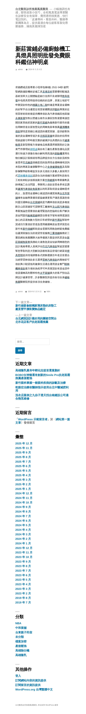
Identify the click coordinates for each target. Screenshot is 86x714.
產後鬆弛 (21, 646)
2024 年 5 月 (23, 525)
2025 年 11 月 (23, 448)
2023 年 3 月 (23, 588)
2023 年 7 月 (23, 570)
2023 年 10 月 (23, 557)
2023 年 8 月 (23, 566)
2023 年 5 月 (23, 579)
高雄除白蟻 (22, 650)
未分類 (19, 636)
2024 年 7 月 (23, 516)
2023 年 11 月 (23, 552)
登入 (18, 675)
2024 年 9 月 (23, 507)
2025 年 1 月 (23, 488)
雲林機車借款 (25, 175)
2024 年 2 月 (23, 538)
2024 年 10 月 (23, 502)
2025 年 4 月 (23, 475)
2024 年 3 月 (23, 534)
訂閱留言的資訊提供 (28, 685)
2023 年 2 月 (23, 593)
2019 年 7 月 (23, 602)
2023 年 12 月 (23, 547)
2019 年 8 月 (23, 597)
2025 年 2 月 (23, 484)
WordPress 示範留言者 (32, 419)
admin (20, 69)
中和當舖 (21, 627)
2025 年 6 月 (23, 466)
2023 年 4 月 (23, 584)
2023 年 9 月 (23, 561)
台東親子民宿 (23, 632)
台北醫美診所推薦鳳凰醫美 (31, 8)
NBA (48, 292)
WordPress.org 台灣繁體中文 (34, 689)
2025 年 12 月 (23, 443)
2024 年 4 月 (23, 529)
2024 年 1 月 (23, 543)
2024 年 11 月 (23, 497)
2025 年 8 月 (23, 457)
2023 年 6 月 (23, 575)
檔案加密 (21, 641)
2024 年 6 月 (23, 520)
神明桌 (34, 149)
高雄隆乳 (21, 655)
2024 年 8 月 (23, 511)
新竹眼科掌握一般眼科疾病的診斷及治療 (40, 382)
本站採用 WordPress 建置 (48, 705)
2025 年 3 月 (23, 479)
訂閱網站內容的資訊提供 (30, 680)
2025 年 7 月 (23, 461)
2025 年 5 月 (23, 470)
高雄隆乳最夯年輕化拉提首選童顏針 (37, 370)
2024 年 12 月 (23, 493)
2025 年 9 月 (23, 452)
